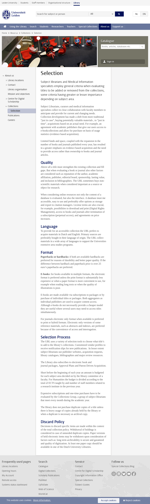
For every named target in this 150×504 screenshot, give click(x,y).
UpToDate (43, 484)
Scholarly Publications (49, 475)
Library (77, 2)
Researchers (58, 26)
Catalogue (107, 41)
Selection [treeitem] (15, 110)
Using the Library (18, 26)
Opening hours (9, 470)
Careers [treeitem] (11, 120)
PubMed (42, 480)
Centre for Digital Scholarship (89, 470)
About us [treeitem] (8, 75)
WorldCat (43, 494)
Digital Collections (47, 470)
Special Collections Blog (123, 466)
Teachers (71, 26)
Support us (117, 26)
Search (33, 26)
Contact (79, 466)
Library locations (10, 466)
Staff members (38, 2)
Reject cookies (132, 500)
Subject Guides (82, 484)
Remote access (9, 480)
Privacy (78, 489)
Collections (25, 33)
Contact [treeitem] (10, 85)
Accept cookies (108, 500)
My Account (8, 475)
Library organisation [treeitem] (17, 89)
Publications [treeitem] (13, 115)
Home (4, 33)
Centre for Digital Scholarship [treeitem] (14, 100)
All (91, 13)
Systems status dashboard (14, 484)
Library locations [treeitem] (14, 80)
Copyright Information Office (89, 475)
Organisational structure (59, 2)
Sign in (110, 61)
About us (105, 26)
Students (24, 2)
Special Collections (88, 26)
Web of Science (46, 489)
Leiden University (9, 2)
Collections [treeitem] (11, 106)
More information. (42, 500)
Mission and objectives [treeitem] (19, 94)
